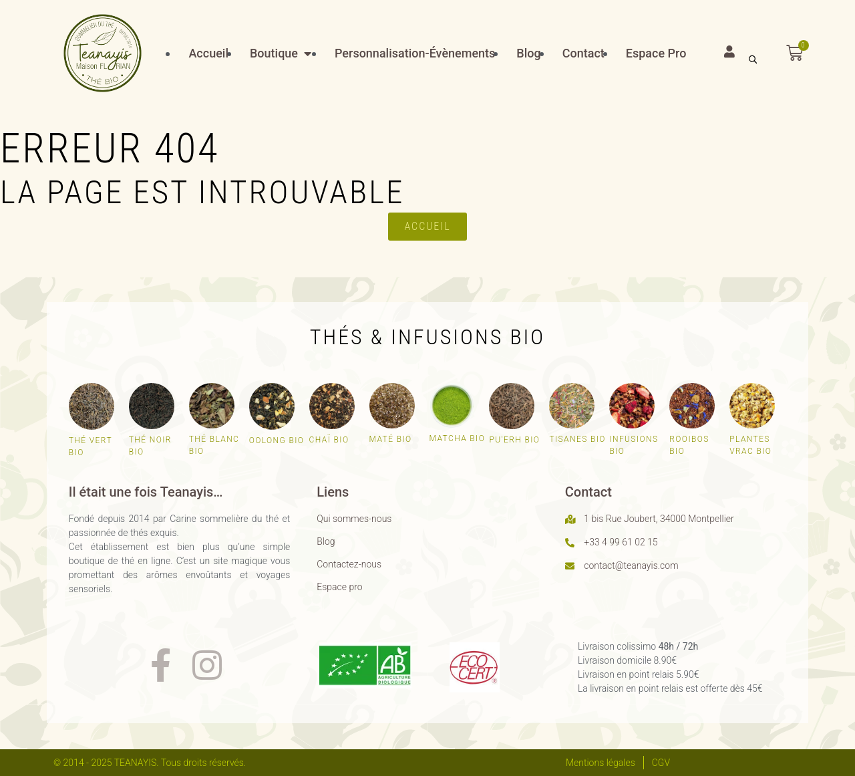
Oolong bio (277, 440)
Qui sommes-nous (354, 518)
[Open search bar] (753, 59)
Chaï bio (329, 439)
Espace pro (339, 586)
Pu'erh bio (514, 439)
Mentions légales (600, 762)
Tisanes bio (577, 439)
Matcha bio (458, 438)
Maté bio (390, 439)
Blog (326, 541)
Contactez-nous (349, 564)
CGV (661, 762)
